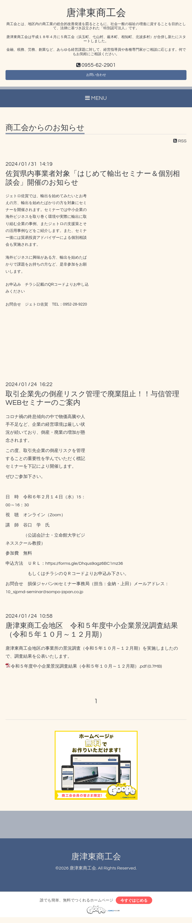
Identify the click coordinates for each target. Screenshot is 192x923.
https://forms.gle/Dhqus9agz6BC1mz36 (84, 567)
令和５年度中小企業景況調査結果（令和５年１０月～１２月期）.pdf (78, 670)
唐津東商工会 (96, 13)
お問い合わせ (96, 77)
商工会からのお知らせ (45, 131)
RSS (179, 144)
